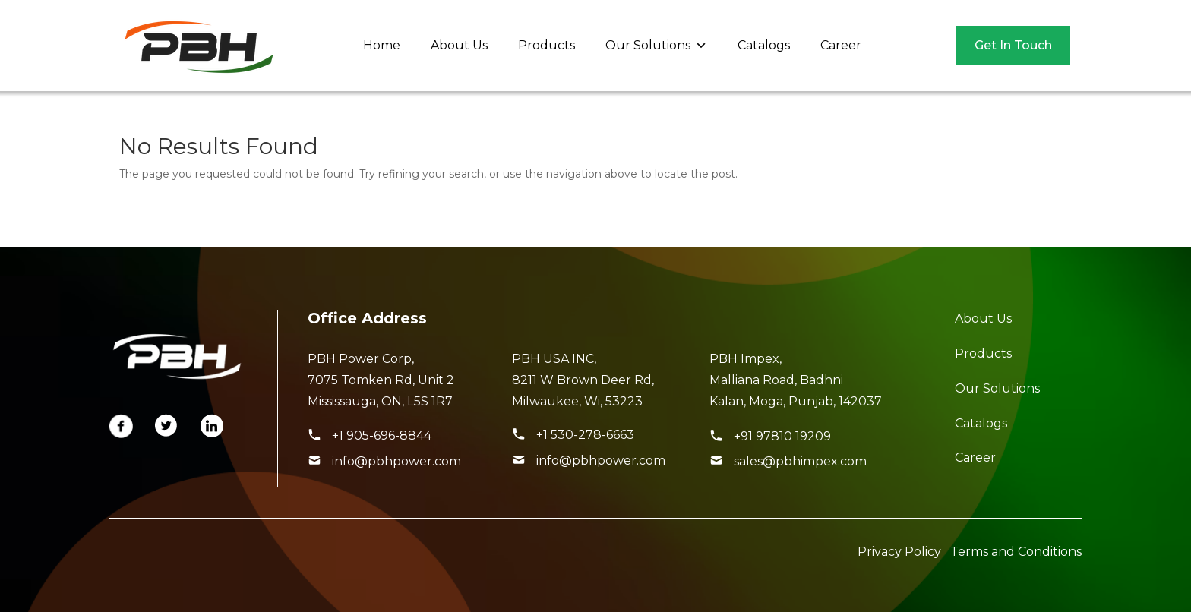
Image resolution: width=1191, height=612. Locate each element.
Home (381, 45)
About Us (459, 45)
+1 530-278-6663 (585, 434)
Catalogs (764, 45)
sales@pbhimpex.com (800, 461)
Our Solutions (656, 45)
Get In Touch (1013, 45)
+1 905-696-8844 (381, 435)
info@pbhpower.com (396, 461)
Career (840, 45)
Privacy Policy (899, 551)
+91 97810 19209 (782, 436)
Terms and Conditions (1016, 551)
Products (546, 45)
